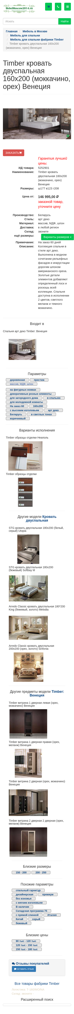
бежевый (21, 923)
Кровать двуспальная (41, 518)
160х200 (38, 406)
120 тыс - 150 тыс (27, 945)
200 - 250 (41, 872)
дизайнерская (24, 894)
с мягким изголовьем (29, 902)
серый (36, 919)
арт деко (53, 410)
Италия (52, 915)
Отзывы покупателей (30, 963)
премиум (47, 894)
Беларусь (16, 414)
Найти (65, 21)
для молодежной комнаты (26, 402)
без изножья (23, 898)
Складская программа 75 (31, 910)
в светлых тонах (41, 414)
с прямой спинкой (27, 915)
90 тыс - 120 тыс (26, 941)
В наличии (22, 906)
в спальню (54, 397)
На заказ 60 (17, 406)
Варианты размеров (57, 237)
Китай (19, 919)
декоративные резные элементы (31, 393)
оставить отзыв (24, 969)
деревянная (17, 379)
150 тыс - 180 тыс (27, 949)
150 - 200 (21, 872)
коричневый (18, 418)
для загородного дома (24, 397)
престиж (39, 379)
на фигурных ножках (23, 389)
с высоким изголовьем (24, 410)
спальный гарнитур (28, 890)
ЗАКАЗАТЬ (13, 152)
